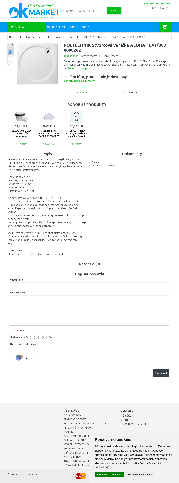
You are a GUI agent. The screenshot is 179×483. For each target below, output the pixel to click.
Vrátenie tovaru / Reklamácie (82, 452)
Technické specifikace (104, 165)
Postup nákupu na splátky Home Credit (87, 423)
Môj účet (126, 420)
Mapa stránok (72, 456)
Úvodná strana (56, 27)
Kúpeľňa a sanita (34, 37)
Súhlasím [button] (101, 474)
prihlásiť (149, 4)
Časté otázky (160, 8)
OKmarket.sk (30, 474)
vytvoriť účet (164, 4)
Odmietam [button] (116, 474)
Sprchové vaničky (63, 37)
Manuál (96, 162)
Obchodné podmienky (77, 436)
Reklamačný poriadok (77, 427)
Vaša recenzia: (18, 292)
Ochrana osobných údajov (81, 440)
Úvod (12, 37)
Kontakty (87, 27)
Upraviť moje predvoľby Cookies (84, 465)
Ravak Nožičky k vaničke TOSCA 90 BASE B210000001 (48, 133)
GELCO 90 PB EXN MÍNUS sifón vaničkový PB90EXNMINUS (21, 134)
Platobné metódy (75, 419)
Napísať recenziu (112, 56)
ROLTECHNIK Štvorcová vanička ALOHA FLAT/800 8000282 (114, 37)
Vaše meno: (17, 279)
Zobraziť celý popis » (79, 68)
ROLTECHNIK (81, 92)
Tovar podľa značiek (77, 461)
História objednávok (133, 424)
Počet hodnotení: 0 (90, 56)
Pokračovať (161, 373)
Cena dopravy (72, 415)
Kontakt (69, 431)
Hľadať (114, 10)
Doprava (74, 27)
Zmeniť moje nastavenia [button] (139, 474)
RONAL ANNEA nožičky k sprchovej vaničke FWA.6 (76, 133)
